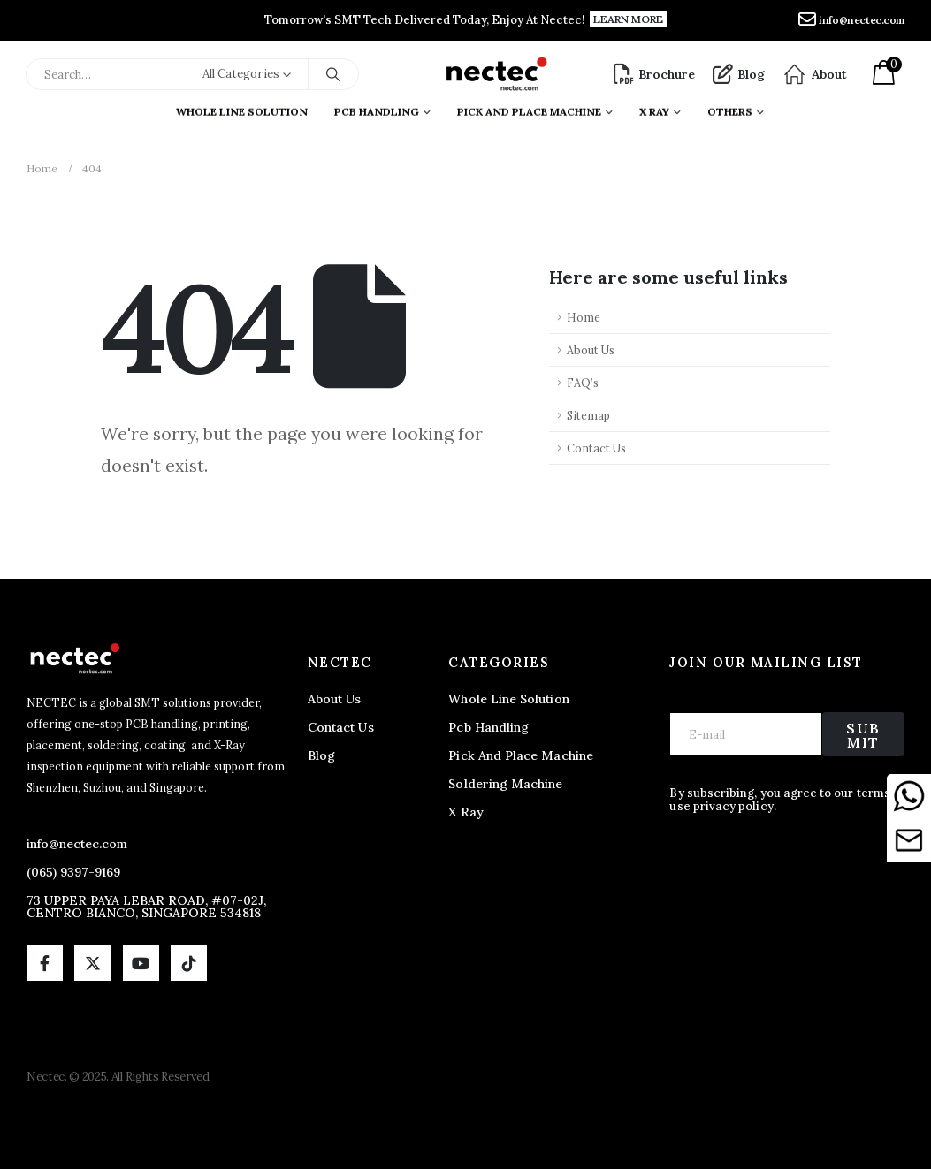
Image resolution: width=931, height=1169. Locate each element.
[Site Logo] (496, 74)
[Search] (333, 74)
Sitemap (588, 415)
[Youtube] (141, 963)
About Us (590, 350)
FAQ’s (583, 383)
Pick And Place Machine (529, 107)
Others (729, 107)
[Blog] (739, 74)
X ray (654, 107)
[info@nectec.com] (851, 20)
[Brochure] (654, 74)
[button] (628, 19)
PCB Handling (376, 107)
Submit (863, 735)
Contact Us (596, 448)
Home (583, 317)
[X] (92, 963)
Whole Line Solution (242, 107)
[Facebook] (45, 963)
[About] (814, 74)
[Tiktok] (189, 963)
